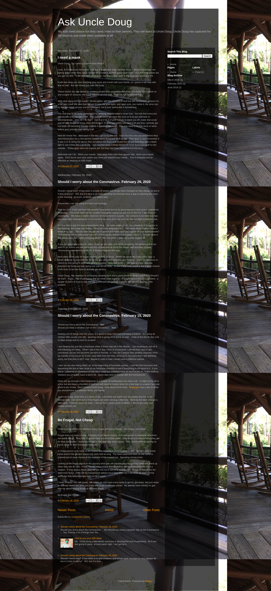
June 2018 (172, 87)
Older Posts (151, 510)
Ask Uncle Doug (95, 22)
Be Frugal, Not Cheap (75, 420)
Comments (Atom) (81, 517)
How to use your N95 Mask (88, 538)
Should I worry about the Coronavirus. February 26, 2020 (104, 182)
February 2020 (174, 83)
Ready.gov (134, 387)
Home (109, 510)
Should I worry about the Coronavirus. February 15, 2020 (104, 315)
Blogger (148, 581)
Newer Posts (67, 510)
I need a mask (69, 57)
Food (197, 72)
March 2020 (173, 80)
